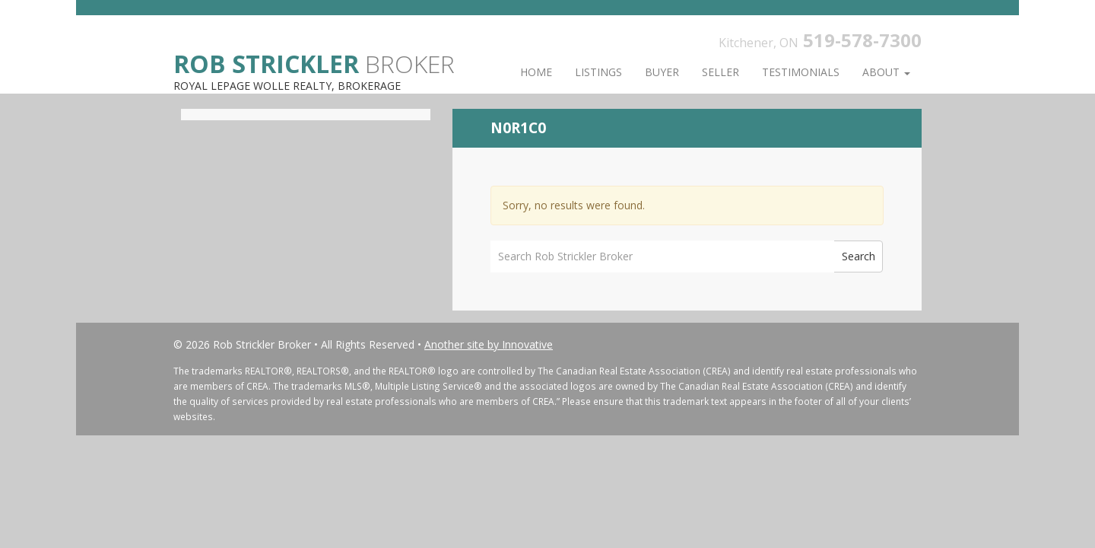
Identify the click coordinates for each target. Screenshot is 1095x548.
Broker (314, 62)
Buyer (662, 72)
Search (858, 256)
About (886, 72)
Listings (598, 72)
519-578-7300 (862, 40)
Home (536, 72)
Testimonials (801, 72)
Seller (720, 72)
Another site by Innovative (488, 344)
